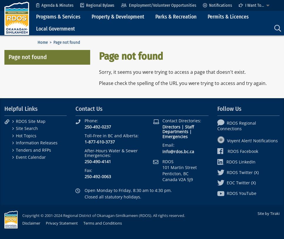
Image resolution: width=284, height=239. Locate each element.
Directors (171, 127)
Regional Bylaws (97, 5)
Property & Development (118, 17)
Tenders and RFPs (33, 150)
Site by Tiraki (269, 213)
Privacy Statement (62, 223)
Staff (189, 127)
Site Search (27, 128)
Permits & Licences (228, 17)
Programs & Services (58, 17)
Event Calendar (31, 157)
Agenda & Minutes (54, 5)
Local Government (55, 29)
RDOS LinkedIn (236, 162)
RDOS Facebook (237, 151)
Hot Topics (26, 135)
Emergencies (175, 136)
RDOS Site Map (31, 121)
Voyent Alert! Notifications (247, 140)
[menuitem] (54, 5)
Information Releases (37, 143)
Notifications (217, 5)
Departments (175, 131)
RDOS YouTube (236, 193)
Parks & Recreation (175, 17)
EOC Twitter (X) (236, 182)
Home (43, 42)
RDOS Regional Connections (236, 125)
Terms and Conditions (102, 223)
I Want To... (251, 5)
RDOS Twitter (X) (238, 172)
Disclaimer (31, 223)
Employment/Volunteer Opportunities (158, 5)
